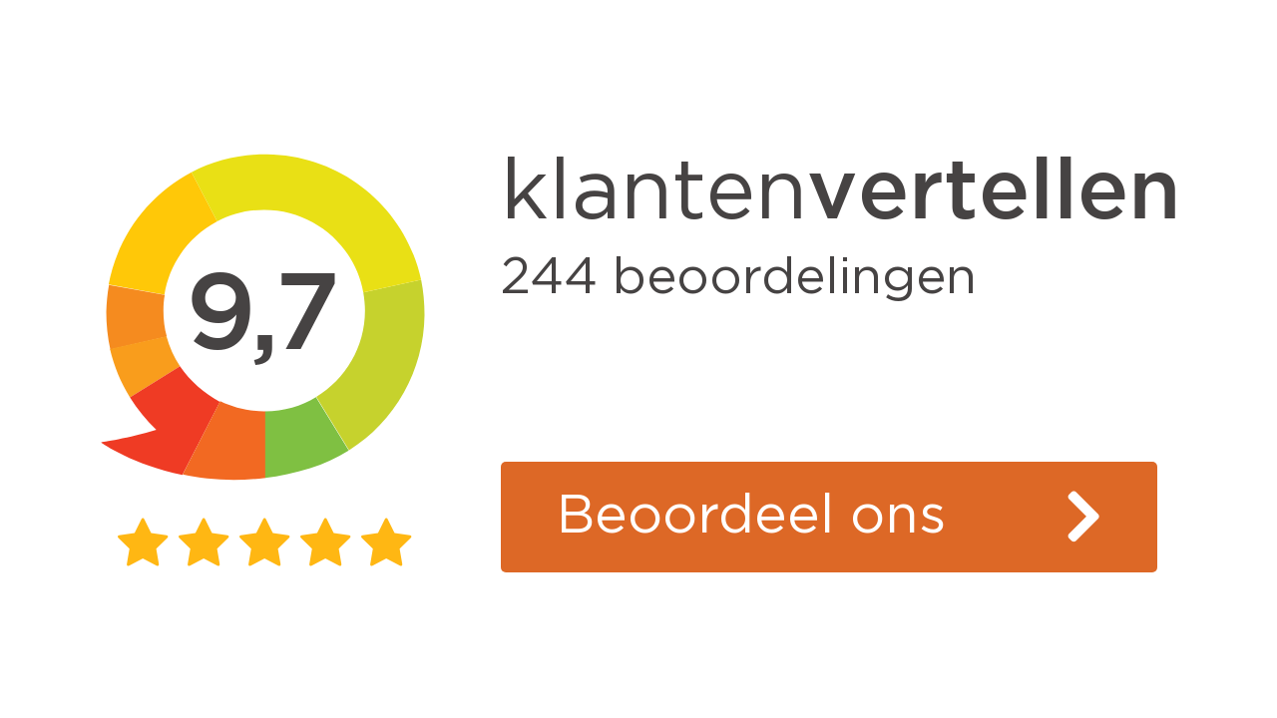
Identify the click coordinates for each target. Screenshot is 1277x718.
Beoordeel (751, 516)
